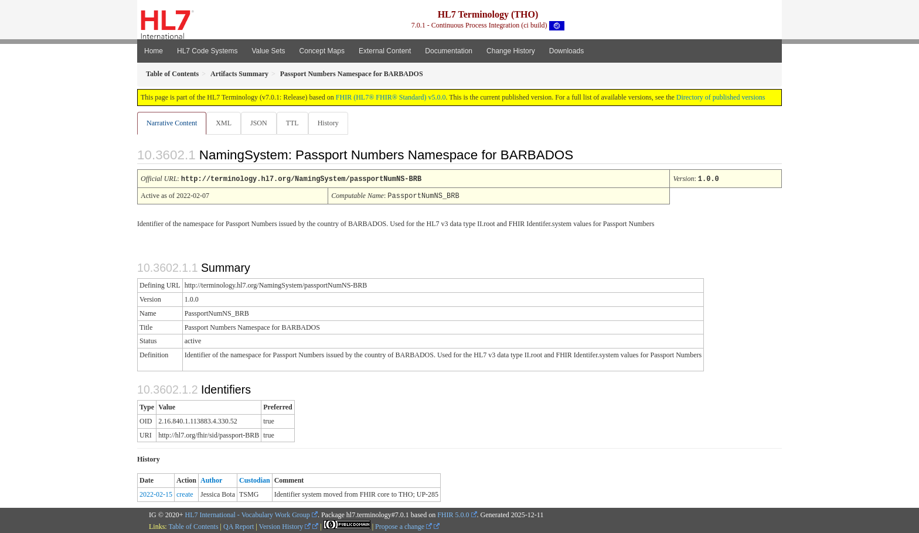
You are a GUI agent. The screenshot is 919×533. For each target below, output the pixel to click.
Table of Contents (193, 526)
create (184, 494)
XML (225, 123)
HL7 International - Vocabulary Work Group (247, 514)
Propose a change (403, 526)
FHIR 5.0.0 (453, 514)
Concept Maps (322, 51)
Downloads (566, 51)
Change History (510, 51)
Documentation (448, 51)
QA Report (238, 526)
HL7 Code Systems (207, 51)
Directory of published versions (720, 97)
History (332, 123)
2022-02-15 (155, 494)
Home (153, 51)
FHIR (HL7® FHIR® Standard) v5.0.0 (391, 97)
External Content (385, 51)
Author (211, 480)
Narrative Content (172, 123)
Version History (285, 526)
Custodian (254, 480)
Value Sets (268, 51)
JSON (261, 123)
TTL (296, 123)
